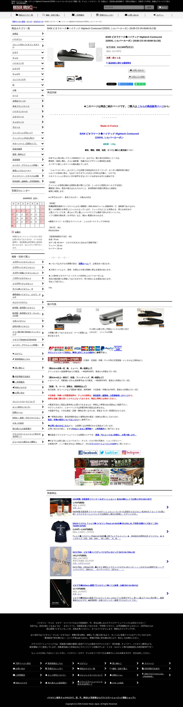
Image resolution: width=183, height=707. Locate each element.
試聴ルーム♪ (84, 264)
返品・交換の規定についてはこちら (63, 420)
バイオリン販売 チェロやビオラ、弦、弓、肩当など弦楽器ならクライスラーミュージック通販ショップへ (91, 698)
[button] (50, 55)
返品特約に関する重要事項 (118, 63)
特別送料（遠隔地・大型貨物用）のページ (111, 395)
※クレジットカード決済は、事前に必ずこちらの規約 (70, 352)
